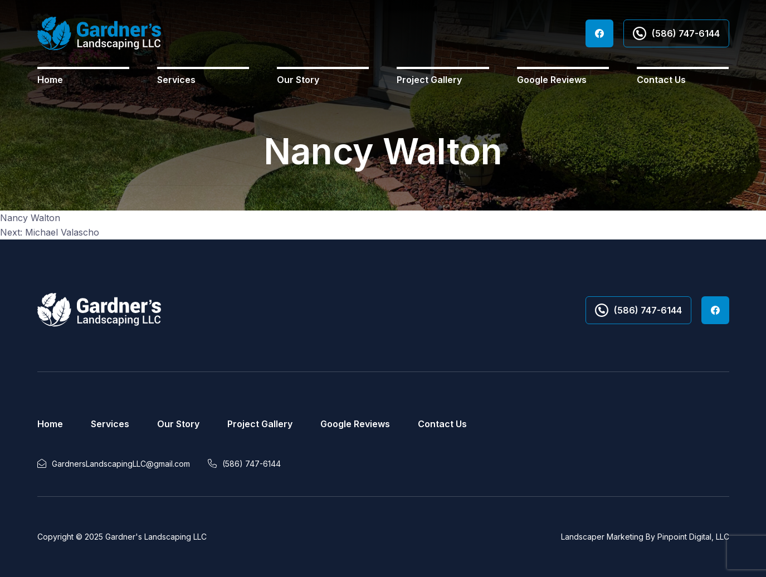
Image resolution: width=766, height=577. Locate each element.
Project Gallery (429, 79)
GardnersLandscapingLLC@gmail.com (121, 463)
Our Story (298, 79)
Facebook (599, 33)
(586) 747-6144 (676, 33)
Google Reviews (552, 79)
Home (50, 79)
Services (176, 79)
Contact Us (661, 79)
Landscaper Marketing (602, 536)
